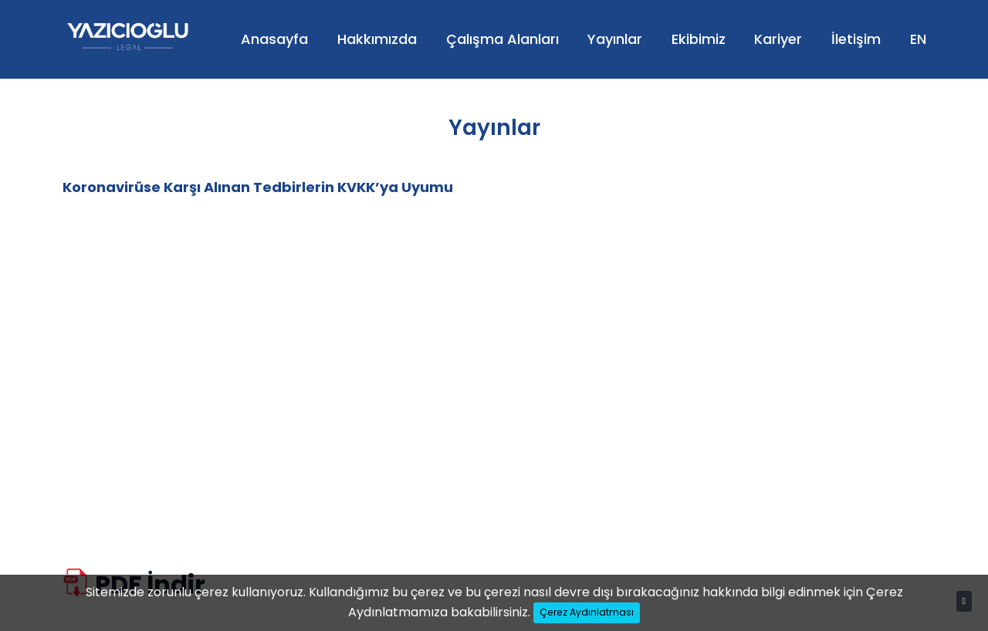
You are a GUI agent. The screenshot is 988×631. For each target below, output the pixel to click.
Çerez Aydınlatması (587, 612)
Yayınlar (614, 39)
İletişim (856, 39)
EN (918, 39)
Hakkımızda (377, 39)
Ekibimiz (699, 39)
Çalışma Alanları (502, 39)
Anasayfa (274, 39)
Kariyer (778, 39)
